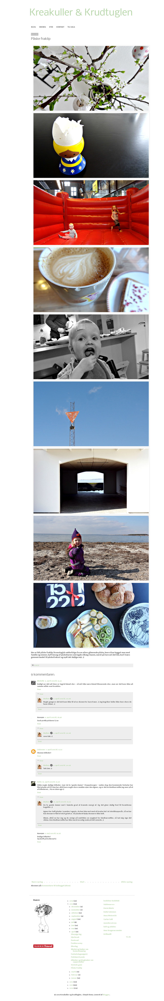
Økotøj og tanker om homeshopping (79, 950)
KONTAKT (60, 27)
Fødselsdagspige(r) (79, 954)
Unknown (41, 750)
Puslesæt (75, 940)
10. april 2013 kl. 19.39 (62, 802)
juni (73, 925)
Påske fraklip (76, 968)
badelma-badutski (111, 901)
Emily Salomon (110, 912)
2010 (71, 988)
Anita (39, 782)
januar (74, 978)
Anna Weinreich (110, 916)
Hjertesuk (75, 937)
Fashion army (76, 943)
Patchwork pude (78, 957)
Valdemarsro (109, 904)
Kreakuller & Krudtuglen (81, 13)
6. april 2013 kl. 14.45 (53, 681)
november (75, 910)
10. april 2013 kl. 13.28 (51, 782)
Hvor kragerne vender (113, 930)
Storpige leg (76, 934)
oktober (75, 913)
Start (82, 882)
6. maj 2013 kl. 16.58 (53, 833)
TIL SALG (71, 27)
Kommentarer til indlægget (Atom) (56, 886)
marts (74, 972)
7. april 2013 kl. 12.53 (54, 750)
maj (73, 928)
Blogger (106, 995)
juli (72, 922)
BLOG (33, 27)
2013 (71, 904)
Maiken (46, 699)
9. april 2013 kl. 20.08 (62, 699)
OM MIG (42, 27)
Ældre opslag (126, 882)
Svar (39, 689)
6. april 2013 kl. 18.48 (53, 717)
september (76, 916)
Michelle (40, 681)
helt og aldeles (110, 927)
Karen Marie (109, 908)
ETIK (51, 27)
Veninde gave (76, 965)
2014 (71, 901)
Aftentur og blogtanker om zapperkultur (82, 961)
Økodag (74, 946)
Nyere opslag (37, 882)
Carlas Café (108, 919)
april (73, 932)
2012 (71, 982)
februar (74, 975)
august (74, 919)
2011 (71, 985)
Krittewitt (107, 934)
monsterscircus (110, 923)
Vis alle (128, 937)
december (75, 907)
